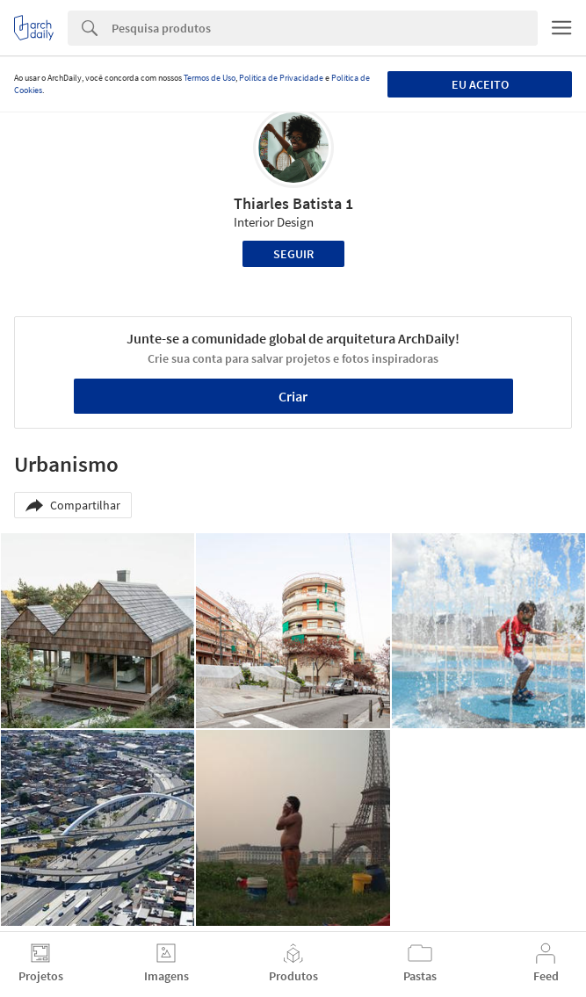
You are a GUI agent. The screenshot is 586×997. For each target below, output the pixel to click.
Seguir (293, 254)
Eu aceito (480, 84)
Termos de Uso (209, 77)
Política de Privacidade (281, 77)
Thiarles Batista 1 (293, 203)
